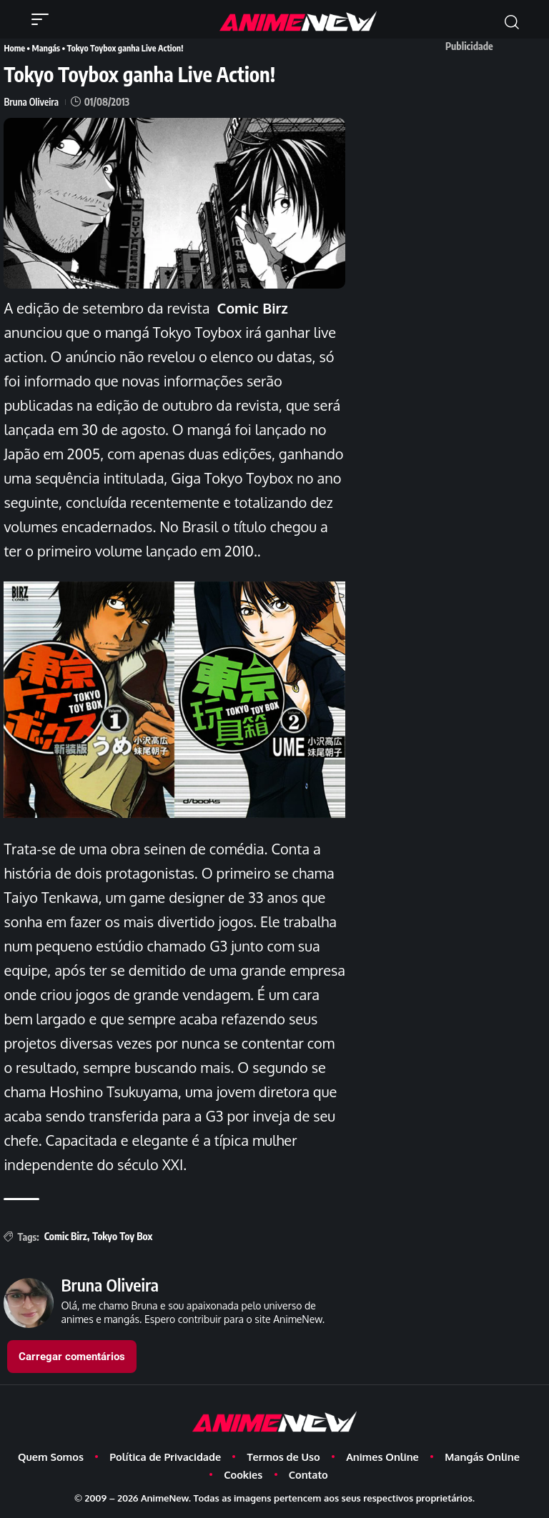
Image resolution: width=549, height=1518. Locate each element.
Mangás (45, 47)
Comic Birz (65, 1235)
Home (14, 47)
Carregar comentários (72, 1355)
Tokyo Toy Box (122, 1235)
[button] (43, 19)
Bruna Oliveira (32, 101)
